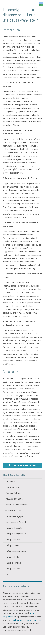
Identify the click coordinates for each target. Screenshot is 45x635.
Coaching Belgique (13, 493)
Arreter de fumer (12, 487)
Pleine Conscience (13, 510)
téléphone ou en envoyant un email (26, 620)
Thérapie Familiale (13, 563)
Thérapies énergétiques (15, 551)
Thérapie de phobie (13, 568)
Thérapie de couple (13, 528)
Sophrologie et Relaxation (16, 522)
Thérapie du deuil (12, 539)
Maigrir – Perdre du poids (16, 504)
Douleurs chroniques (14, 499)
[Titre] (41, 4)
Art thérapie (10, 481)
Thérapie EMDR (12, 545)
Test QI (8, 574)
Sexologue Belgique (14, 516)
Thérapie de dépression (15, 534)
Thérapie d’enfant (13, 557)
